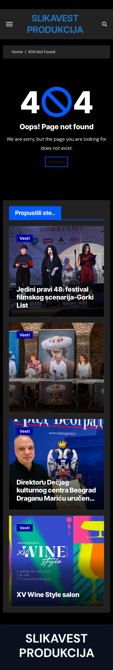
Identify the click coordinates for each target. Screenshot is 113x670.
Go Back (56, 162)
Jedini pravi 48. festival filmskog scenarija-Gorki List (55, 297)
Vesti (25, 238)
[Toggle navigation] (9, 24)
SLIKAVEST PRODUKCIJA (56, 645)
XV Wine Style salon (48, 594)
